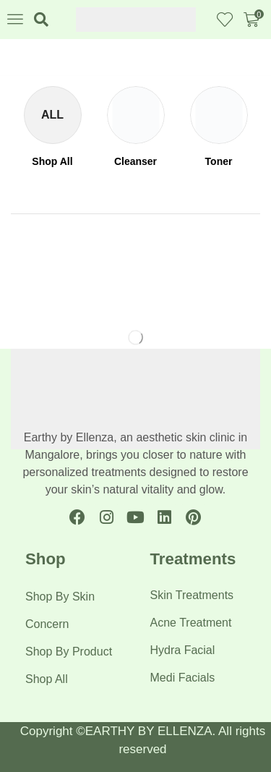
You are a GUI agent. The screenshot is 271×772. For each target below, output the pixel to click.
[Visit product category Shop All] (52, 162)
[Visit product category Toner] (219, 162)
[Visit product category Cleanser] (135, 162)
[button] (15, 19)
